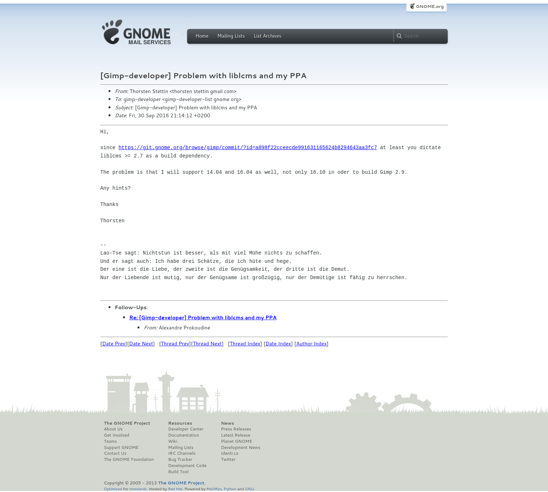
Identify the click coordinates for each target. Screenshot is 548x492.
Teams (110, 441)
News (227, 423)
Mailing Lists (231, 36)
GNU (249, 488)
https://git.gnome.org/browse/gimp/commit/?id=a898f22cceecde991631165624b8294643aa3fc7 (247, 147)
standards (138, 488)
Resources (180, 423)
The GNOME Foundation (129, 459)
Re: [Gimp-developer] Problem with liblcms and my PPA (203, 317)
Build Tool (178, 472)
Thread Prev (175, 343)
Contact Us (115, 453)
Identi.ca (229, 453)
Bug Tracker (180, 459)
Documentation (183, 435)
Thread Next (207, 343)
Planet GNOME (236, 441)
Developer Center (185, 429)
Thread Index (245, 343)
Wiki (172, 441)
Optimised (113, 488)
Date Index (278, 343)
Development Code (187, 465)
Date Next (141, 343)
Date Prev (113, 343)
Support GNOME (121, 447)
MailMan (214, 488)
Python (230, 488)
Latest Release (235, 435)
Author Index (311, 343)
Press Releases (236, 429)
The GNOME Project (127, 423)
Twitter (228, 459)
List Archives (267, 36)
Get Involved (116, 435)
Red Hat (175, 488)
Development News (240, 447)
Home (201, 36)
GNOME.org (430, 6)
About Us (113, 429)
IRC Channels (182, 453)
